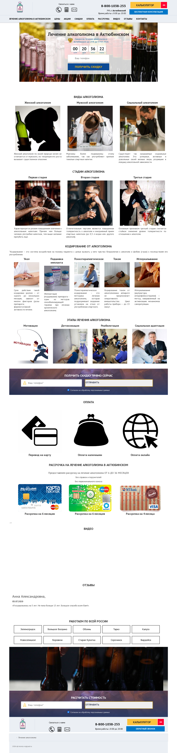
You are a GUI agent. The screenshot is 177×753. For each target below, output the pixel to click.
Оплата (90, 19)
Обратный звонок (145, 728)
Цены (57, 19)
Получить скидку (88, 66)
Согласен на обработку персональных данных (90, 390)
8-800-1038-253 (113, 6)
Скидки (79, 19)
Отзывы (128, 19)
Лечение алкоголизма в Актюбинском (29, 19)
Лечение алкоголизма (27, 737)
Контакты (141, 19)
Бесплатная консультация (148, 11)
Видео (116, 19)
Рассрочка (103, 19)
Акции (67, 19)
